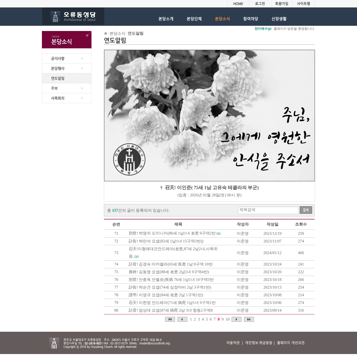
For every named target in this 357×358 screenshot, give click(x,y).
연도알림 (136, 33)
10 (228, 319)
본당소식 (117, 33)
